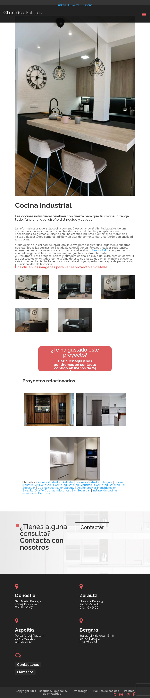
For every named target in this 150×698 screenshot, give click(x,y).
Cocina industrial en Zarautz (56, 487)
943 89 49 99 (88, 607)
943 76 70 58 (88, 641)
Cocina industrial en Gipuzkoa (72, 485)
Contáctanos (28, 665)
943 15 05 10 (23, 641)
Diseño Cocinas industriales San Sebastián (62, 490)
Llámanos (25, 672)
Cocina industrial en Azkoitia (54, 482)
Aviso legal (80, 691)
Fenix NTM (99, 250)
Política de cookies (106, 691)
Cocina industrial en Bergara (93, 482)
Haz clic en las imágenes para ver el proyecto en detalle (61, 267)
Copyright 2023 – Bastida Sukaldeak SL (42, 691)
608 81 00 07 (24, 607)
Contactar (95, 528)
